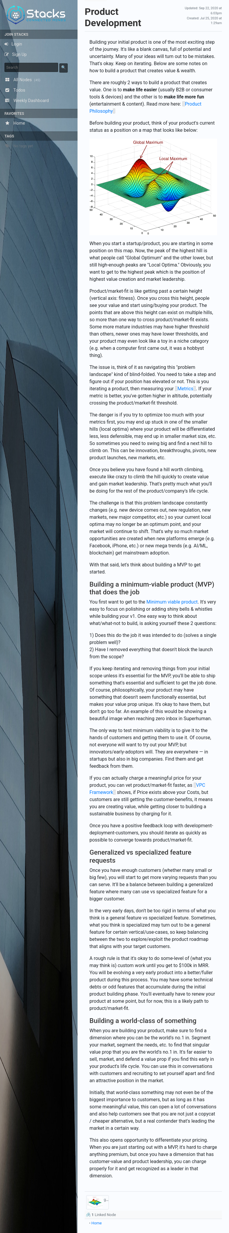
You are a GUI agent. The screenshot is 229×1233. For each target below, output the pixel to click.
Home (14, 123)
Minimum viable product (172, 602)
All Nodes (22, 79)
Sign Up (15, 54)
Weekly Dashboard (26, 100)
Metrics (185, 388)
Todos (14, 90)
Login (13, 44)
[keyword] (31, 67)
